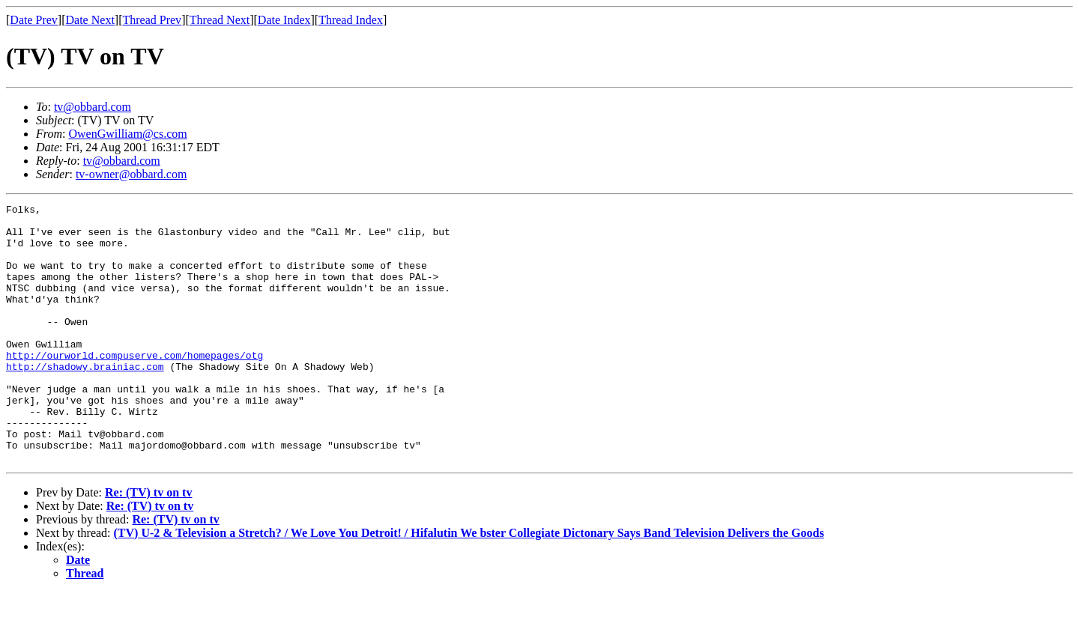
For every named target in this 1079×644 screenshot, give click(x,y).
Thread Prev (151, 19)
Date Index (284, 19)
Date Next (90, 19)
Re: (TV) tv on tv (148, 544)
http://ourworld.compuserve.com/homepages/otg (134, 386)
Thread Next (220, 19)
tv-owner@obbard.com (131, 174)
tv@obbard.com (92, 106)
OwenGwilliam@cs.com (127, 133)
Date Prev (34, 19)
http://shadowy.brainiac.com (85, 400)
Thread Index (350, 19)
